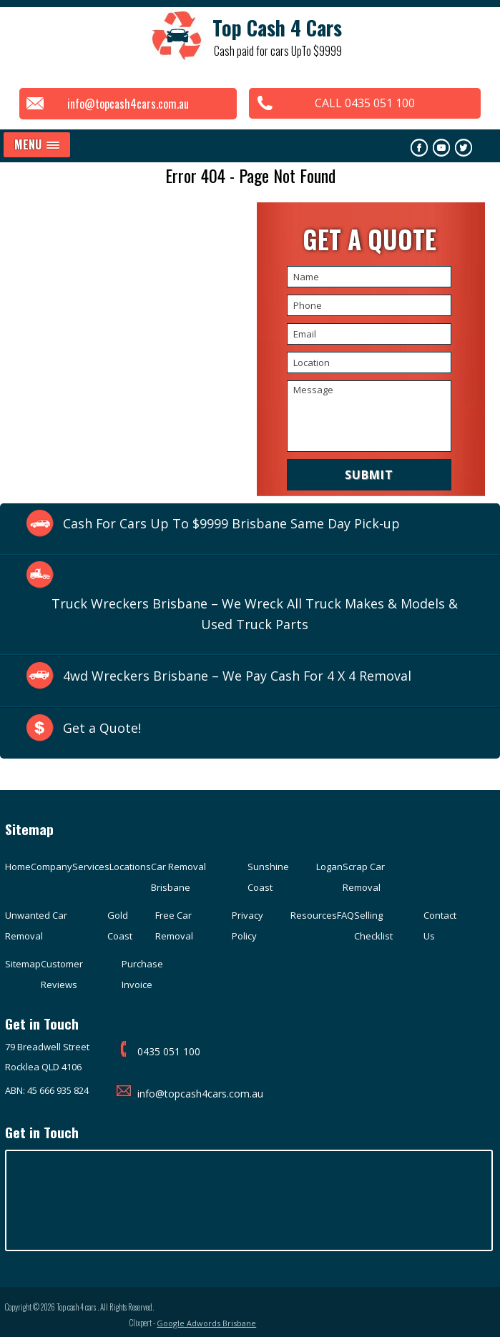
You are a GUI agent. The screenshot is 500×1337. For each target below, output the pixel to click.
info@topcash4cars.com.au (125, 103)
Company (51, 867)
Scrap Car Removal (364, 877)
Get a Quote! (102, 728)
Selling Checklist (373, 926)
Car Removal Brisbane (178, 877)
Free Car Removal (174, 926)
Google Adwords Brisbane (445, 1311)
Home (18, 867)
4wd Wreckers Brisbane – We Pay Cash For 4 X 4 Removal (237, 676)
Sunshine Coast (268, 877)
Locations (130, 867)
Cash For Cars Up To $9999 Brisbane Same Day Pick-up (232, 523)
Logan (329, 867)
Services (90, 867)
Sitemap (23, 964)
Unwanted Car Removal (36, 926)
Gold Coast (119, 926)
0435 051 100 (158, 1051)
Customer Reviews (62, 975)
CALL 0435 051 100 (368, 103)
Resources (313, 915)
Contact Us (439, 926)
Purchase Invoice (142, 975)
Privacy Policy (247, 926)
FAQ (345, 915)
